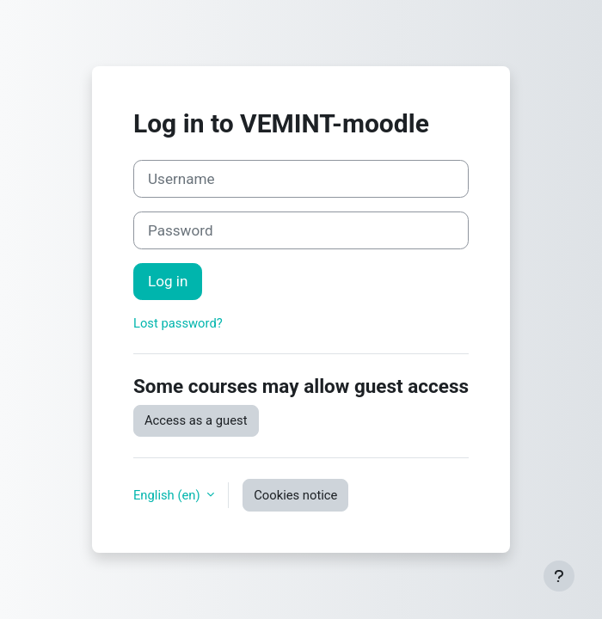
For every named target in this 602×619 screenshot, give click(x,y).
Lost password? (178, 323)
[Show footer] (559, 576)
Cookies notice (295, 495)
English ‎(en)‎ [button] (168, 495)
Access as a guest (196, 420)
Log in (167, 281)
